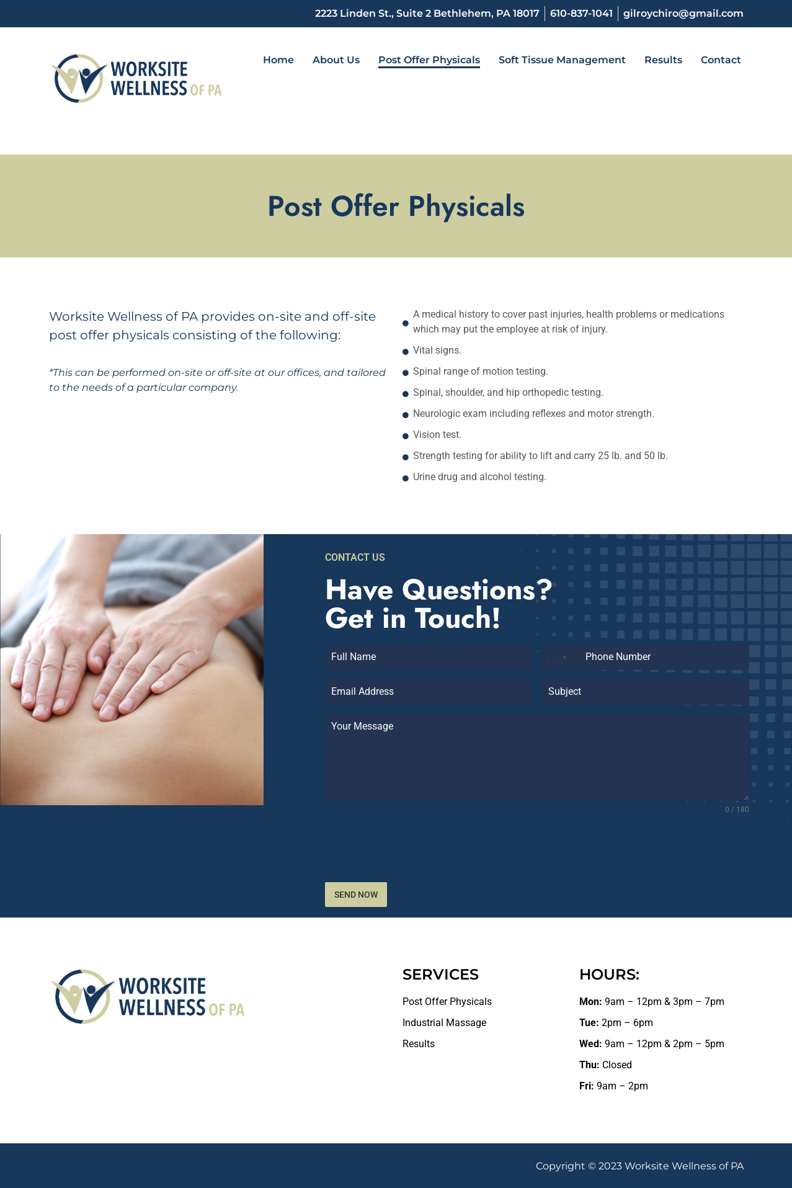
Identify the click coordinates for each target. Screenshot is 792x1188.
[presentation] (537, 848)
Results (663, 60)
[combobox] (562, 657)
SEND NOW (356, 895)
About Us (336, 60)
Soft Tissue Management (562, 60)
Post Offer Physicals (429, 60)
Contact (721, 60)
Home (278, 60)
